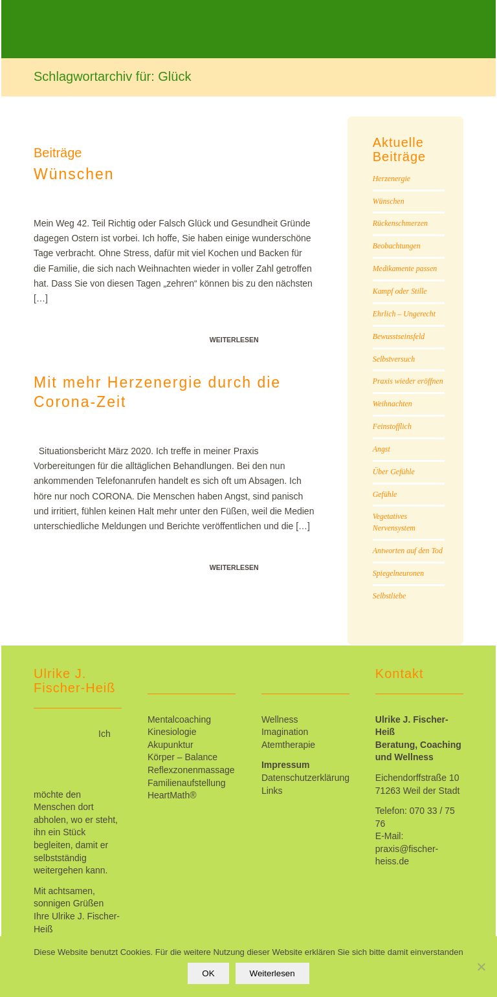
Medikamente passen (405, 268)
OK (208, 973)
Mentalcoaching (179, 719)
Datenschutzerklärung (305, 777)
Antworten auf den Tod (408, 550)
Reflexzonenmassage (191, 770)
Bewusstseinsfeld (399, 336)
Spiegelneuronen (398, 573)
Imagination (284, 732)
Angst (381, 449)
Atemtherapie (288, 745)
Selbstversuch (394, 359)
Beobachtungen (397, 245)
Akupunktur (170, 745)
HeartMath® (172, 795)
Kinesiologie (172, 732)
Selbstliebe (389, 595)
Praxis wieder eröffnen (408, 381)
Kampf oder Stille (400, 291)
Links (272, 790)
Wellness (279, 719)
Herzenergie (391, 178)
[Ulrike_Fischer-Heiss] (147, 39)
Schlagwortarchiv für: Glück (112, 76)
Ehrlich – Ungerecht (404, 313)
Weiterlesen (234, 340)
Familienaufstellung (187, 783)
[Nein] (480, 966)
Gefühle (385, 494)
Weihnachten (392, 403)
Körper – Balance (182, 757)
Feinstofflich (392, 426)
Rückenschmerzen (400, 223)
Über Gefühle (394, 471)
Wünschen (74, 174)
